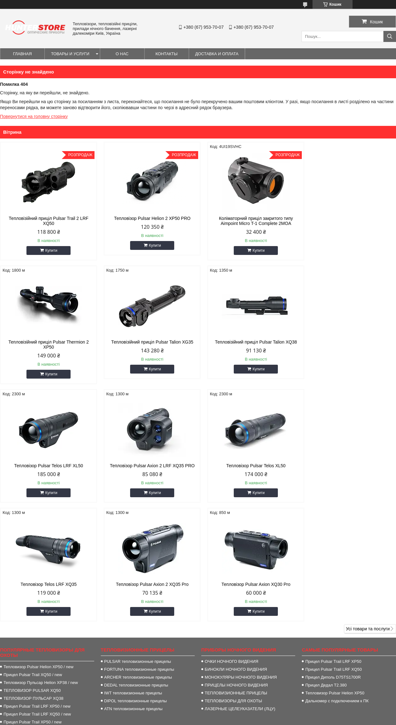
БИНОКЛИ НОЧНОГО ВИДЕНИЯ (236, 545)
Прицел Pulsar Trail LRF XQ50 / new (37, 590)
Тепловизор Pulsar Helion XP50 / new (38, 543)
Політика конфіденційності (256, 719)
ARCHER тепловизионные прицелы (138, 553)
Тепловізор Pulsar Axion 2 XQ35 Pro (248, 460)
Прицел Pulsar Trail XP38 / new (32, 606)
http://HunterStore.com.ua (234, 660)
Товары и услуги (70, 53)
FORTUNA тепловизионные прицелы (139, 545)
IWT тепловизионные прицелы (133, 569)
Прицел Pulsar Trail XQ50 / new (32, 551)
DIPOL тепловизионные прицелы (135, 577)
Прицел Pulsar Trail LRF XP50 (333, 537)
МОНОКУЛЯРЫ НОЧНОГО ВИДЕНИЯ (241, 553)
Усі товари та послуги (368, 505)
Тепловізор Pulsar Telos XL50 (47, 460)
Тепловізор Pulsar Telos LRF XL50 (248, 342)
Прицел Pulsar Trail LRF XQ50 (333, 545)
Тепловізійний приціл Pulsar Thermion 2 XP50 (349, 221)
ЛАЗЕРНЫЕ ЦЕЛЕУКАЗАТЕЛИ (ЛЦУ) (240, 585)
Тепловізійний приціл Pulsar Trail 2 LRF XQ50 (47, 221)
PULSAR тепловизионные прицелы (137, 537)
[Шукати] (389, 36)
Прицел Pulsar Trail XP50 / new (32, 598)
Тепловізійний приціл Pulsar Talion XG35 (47, 342)
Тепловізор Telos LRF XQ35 (148, 460)
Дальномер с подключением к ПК (337, 577)
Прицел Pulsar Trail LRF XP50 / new (36, 582)
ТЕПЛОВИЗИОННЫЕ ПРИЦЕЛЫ (236, 569)
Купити (50, 250)
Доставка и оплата (216, 53)
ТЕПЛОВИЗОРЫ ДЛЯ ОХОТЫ (233, 577)
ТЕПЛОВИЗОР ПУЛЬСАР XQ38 (33, 574)
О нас (122, 53)
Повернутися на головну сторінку (34, 116)
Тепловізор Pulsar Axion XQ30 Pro (348, 460)
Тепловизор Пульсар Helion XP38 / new (40, 559)
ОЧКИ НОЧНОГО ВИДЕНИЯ (231, 537)
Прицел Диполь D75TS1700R (333, 553)
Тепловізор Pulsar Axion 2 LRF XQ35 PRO (349, 342)
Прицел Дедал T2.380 (326, 561)
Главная (22, 53)
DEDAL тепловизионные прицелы (136, 561)
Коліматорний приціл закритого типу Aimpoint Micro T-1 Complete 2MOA (248, 221)
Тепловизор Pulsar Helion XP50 (334, 569)
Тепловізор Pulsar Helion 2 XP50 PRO (147, 218)
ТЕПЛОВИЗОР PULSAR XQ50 (32, 566)
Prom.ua (227, 713)
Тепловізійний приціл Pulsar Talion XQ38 (148, 342)
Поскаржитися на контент (207, 719)
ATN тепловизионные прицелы (133, 585)
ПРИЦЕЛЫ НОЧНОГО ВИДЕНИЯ (236, 561)
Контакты (166, 53)
